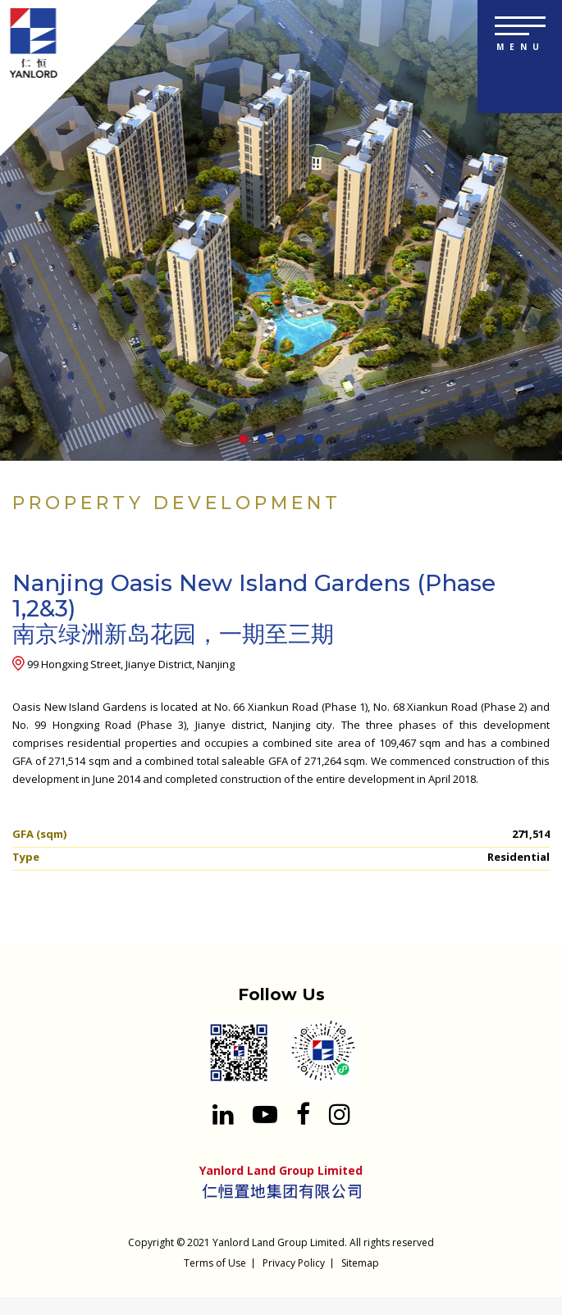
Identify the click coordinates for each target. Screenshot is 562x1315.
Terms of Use (215, 1263)
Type (25, 856)
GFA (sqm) (39, 833)
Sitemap (360, 1263)
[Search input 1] (537, 89)
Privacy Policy (294, 1263)
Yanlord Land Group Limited (278, 1242)
